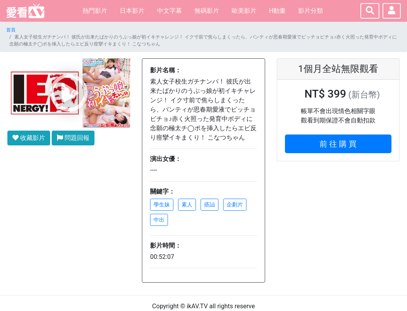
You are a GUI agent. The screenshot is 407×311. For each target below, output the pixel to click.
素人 (187, 204)
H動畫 (277, 10)
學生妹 (162, 204)
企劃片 (235, 204)
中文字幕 (169, 10)
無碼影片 (206, 10)
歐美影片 (244, 10)
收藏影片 (28, 138)
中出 (159, 220)
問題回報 (73, 138)
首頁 (11, 30)
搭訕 (209, 204)
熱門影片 (94, 10)
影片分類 (310, 10)
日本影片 (132, 10)
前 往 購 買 (338, 144)
